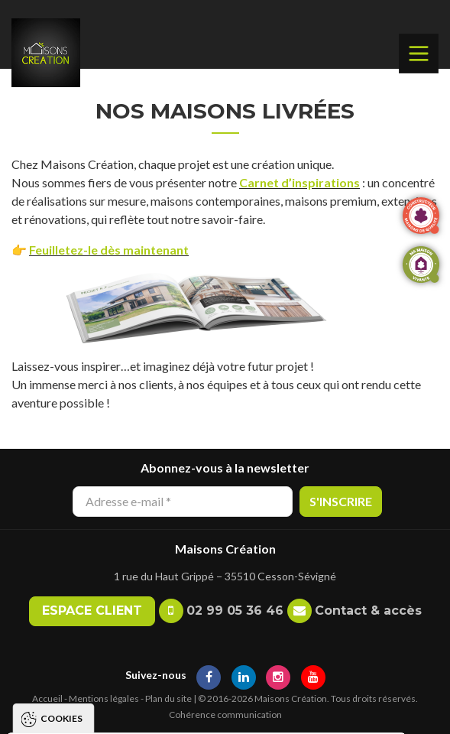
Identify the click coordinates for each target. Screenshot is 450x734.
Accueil (47, 698)
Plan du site (168, 698)
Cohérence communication (225, 714)
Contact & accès (368, 610)
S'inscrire (340, 501)
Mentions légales (104, 698)
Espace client (92, 610)
